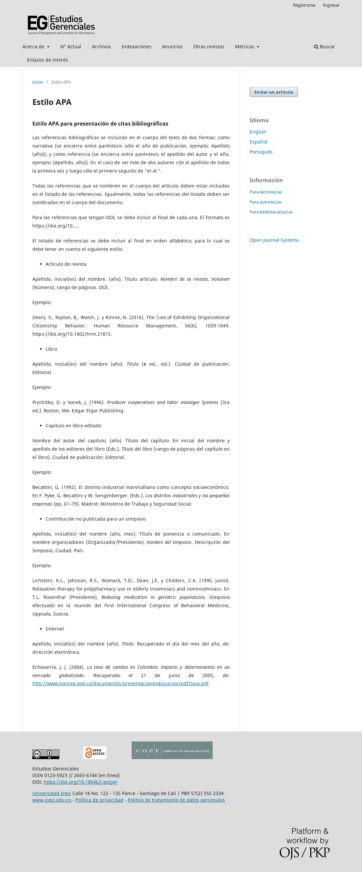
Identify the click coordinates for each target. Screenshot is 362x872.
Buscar (324, 46)
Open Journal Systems (274, 240)
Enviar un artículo (273, 92)
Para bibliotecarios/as (271, 212)
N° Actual (70, 46)
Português (261, 152)
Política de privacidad (99, 800)
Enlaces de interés (47, 60)
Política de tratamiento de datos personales (176, 800)
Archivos (101, 46)
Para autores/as (265, 202)
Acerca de (34, 46)
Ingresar (331, 5)
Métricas (245, 46)
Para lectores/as (266, 192)
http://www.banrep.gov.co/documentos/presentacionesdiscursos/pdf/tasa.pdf (120, 683)
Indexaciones (136, 46)
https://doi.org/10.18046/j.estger (81, 782)
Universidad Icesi (51, 793)
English (258, 132)
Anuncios (172, 46)
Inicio (37, 82)
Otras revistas (208, 46)
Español (258, 142)
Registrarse (304, 5)
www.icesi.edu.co (52, 800)
